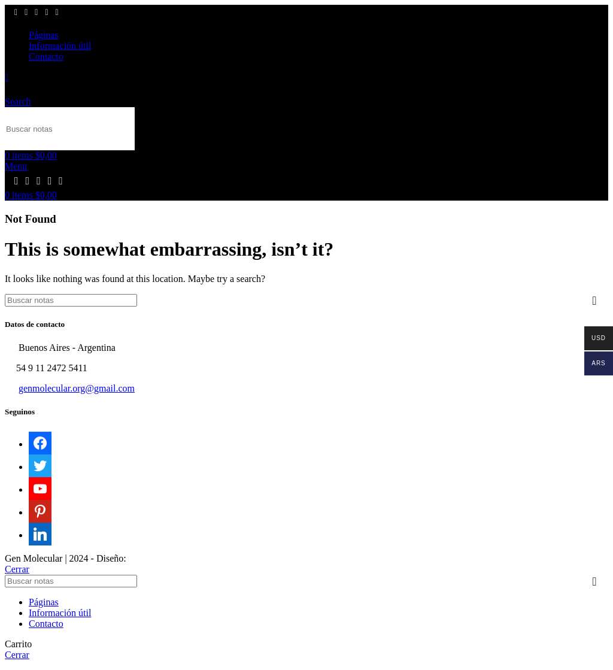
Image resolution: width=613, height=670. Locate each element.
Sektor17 (146, 558)
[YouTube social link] (36, 12)
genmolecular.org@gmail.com (77, 388)
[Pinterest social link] (46, 12)
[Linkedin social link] (57, 12)
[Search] (70, 128)
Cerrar (17, 569)
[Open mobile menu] (16, 166)
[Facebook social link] (16, 12)
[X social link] (26, 12)
